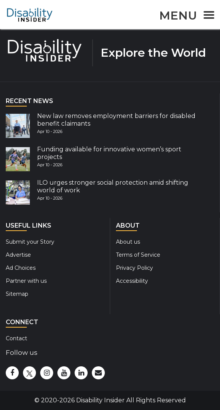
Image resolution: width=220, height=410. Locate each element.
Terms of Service (138, 254)
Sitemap (17, 293)
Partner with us (26, 280)
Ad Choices (21, 267)
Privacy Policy (134, 267)
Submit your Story (30, 241)
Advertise (18, 254)
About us (128, 241)
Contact (16, 338)
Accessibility (132, 280)
